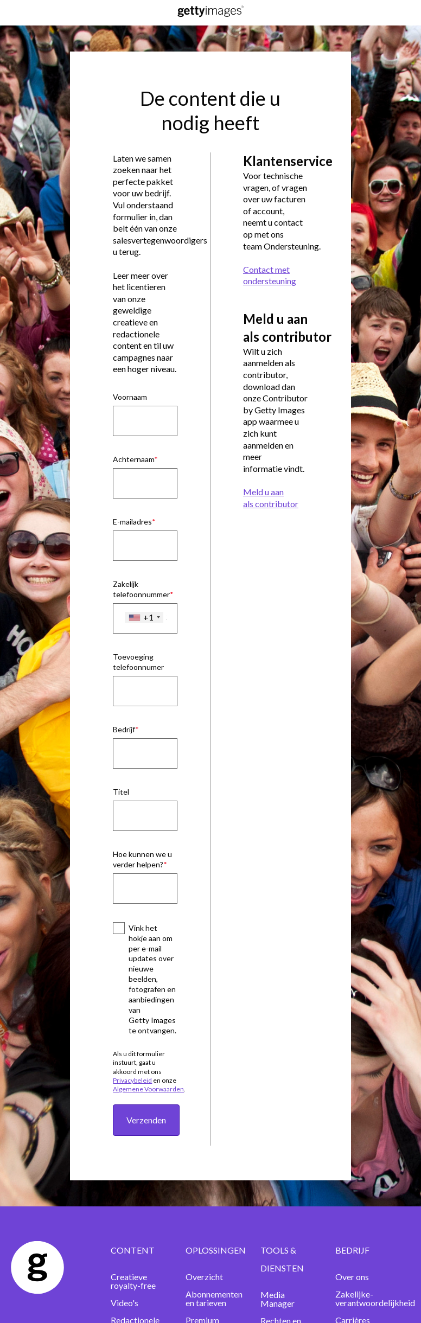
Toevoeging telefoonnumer (138, 662)
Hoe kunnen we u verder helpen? (142, 859)
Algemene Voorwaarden (148, 1089)
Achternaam (133, 459)
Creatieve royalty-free (133, 1280)
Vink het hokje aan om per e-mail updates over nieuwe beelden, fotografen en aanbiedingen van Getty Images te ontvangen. (152, 979)
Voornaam (130, 396)
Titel (121, 791)
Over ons (352, 1276)
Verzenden (146, 1120)
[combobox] (144, 617)
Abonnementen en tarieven (214, 1298)
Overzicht (204, 1276)
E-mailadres (132, 521)
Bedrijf (124, 729)
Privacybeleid (132, 1080)
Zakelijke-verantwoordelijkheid (375, 1298)
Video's (124, 1303)
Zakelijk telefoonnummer (141, 589)
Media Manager (277, 1298)
